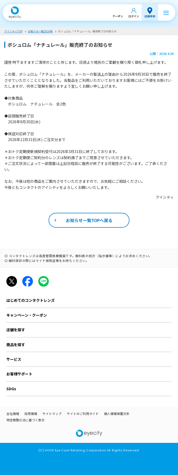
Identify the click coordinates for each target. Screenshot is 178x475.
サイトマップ (52, 413)
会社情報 (12, 413)
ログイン (133, 16)
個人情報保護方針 (116, 413)
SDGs (11, 388)
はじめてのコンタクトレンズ (30, 300)
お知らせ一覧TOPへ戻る (89, 220)
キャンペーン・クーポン (26, 315)
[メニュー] (166, 12)
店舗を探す (15, 329)
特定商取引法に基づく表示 (25, 420)
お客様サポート (19, 373)
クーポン (117, 16)
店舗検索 (150, 16)
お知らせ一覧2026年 (40, 31)
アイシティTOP (13, 31)
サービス (13, 359)
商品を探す (15, 344)
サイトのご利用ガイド (83, 413)
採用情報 (30, 413)
